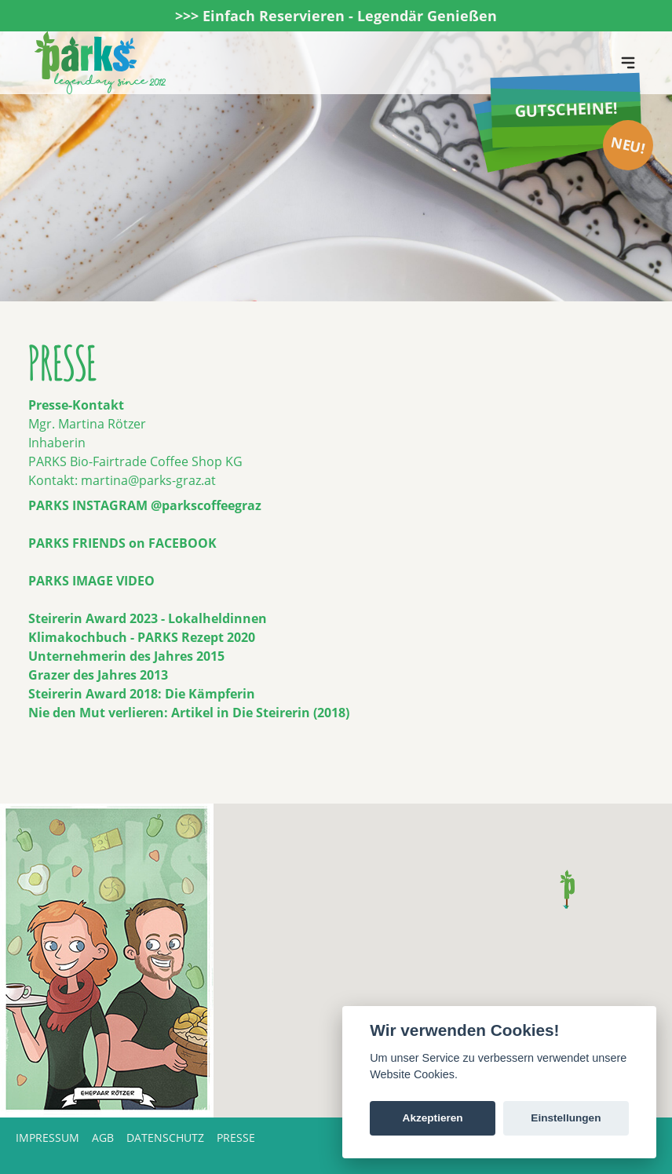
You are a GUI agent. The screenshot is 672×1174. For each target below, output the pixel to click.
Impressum (47, 1137)
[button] (567, 889)
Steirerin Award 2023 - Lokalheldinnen (147, 618)
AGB (103, 1137)
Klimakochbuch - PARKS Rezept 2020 (141, 637)
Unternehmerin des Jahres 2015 (126, 656)
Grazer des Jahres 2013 (98, 675)
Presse (236, 1137)
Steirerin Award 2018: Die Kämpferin (141, 693)
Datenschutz (165, 1137)
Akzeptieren (433, 1118)
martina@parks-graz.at (148, 480)
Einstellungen (566, 1118)
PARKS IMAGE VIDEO (91, 580)
